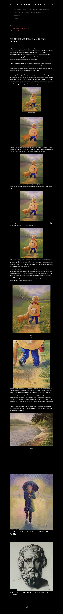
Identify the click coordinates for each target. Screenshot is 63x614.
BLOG (16, 18)
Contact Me (16, 31)
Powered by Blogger (31, 607)
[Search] (52, 4)
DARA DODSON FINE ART (30, 4)
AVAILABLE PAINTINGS (21, 29)
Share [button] (11, 462)
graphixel (35, 609)
